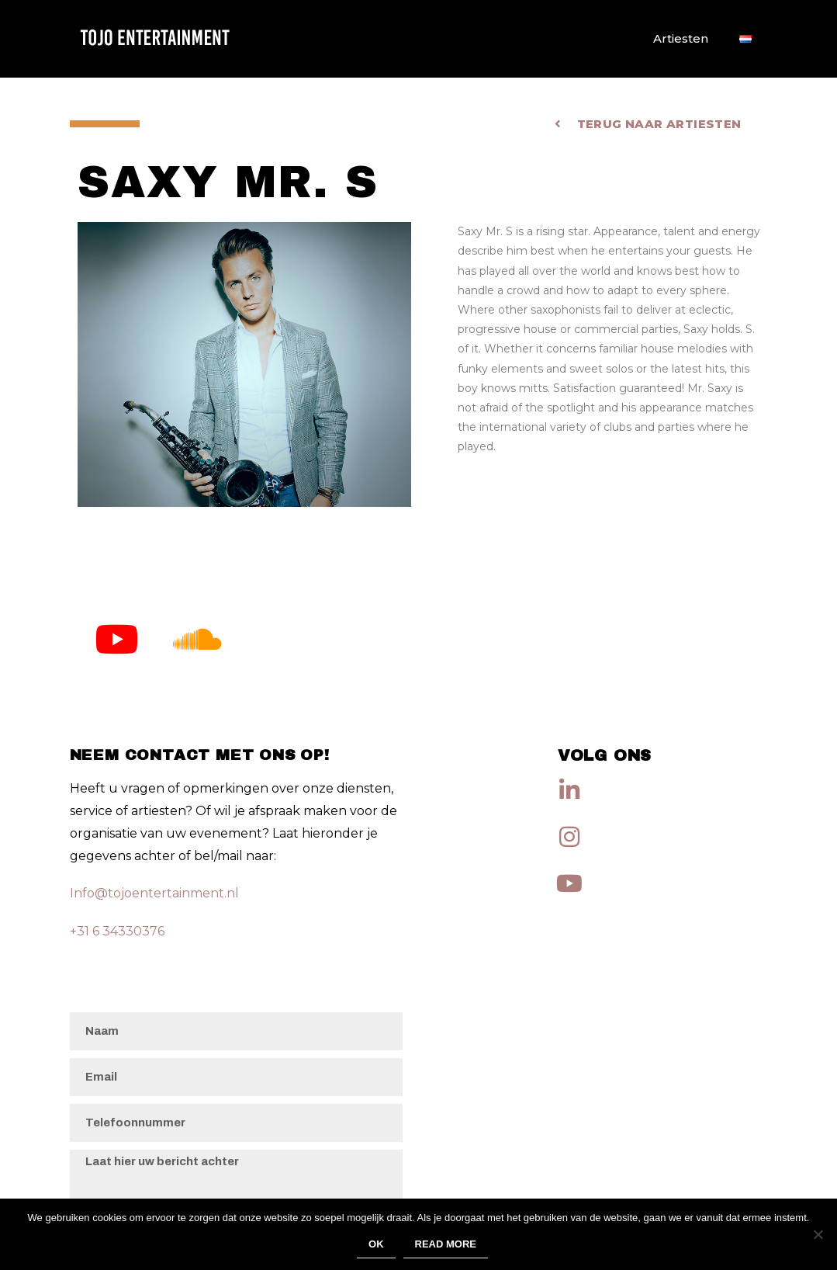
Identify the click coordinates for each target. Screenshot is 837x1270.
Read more (445, 1244)
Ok (376, 1244)
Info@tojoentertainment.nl (154, 893)
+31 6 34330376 (117, 931)
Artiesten (680, 38)
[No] (817, 1234)
